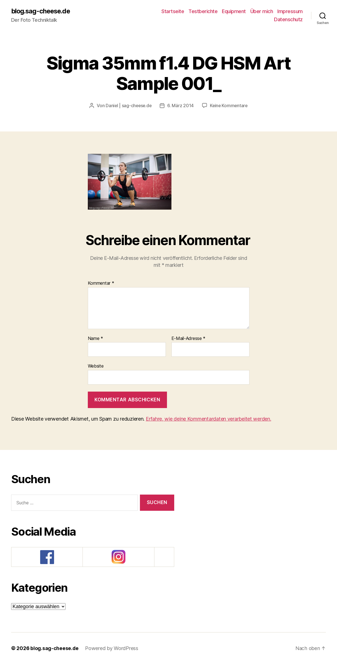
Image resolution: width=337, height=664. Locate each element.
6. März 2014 (181, 106)
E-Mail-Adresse (188, 338)
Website (96, 366)
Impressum (290, 11)
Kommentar (101, 283)
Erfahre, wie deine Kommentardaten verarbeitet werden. (208, 419)
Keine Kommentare (229, 106)
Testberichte (202, 11)
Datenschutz (288, 20)
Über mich (261, 11)
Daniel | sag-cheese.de (128, 106)
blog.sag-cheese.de (41, 11)
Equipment (234, 11)
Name (95, 338)
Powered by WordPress (112, 648)
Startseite (172, 11)
